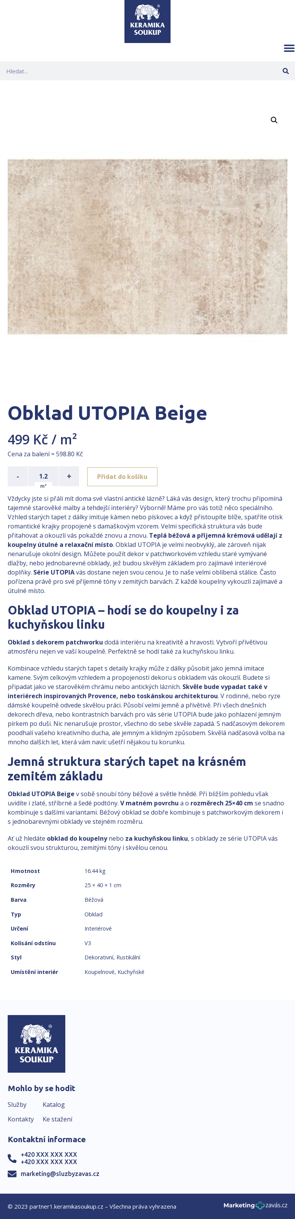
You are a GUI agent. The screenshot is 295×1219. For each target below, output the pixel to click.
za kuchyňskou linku (156, 838)
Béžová (94, 899)
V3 (88, 943)
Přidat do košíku (123, 476)
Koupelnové (99, 972)
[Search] (285, 70)
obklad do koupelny (77, 838)
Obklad (94, 914)
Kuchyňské (131, 972)
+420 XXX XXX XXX (49, 1154)
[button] (289, 48)
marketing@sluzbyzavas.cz (60, 1173)
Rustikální (128, 957)
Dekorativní (99, 957)
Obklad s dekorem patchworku (55, 642)
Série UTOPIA (54, 572)
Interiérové (98, 928)
